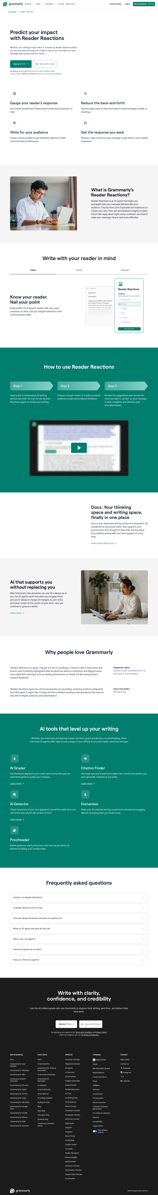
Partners (96, 1090)
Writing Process (44, 1102)
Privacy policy (98, 1098)
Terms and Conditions (42, 71)
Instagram (125, 1072)
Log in (127, 4)
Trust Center (98, 1094)
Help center (125, 1060)
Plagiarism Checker (72, 1064)
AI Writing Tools (71, 1098)
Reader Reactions (72, 1153)
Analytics (68, 1132)
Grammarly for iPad (17, 1121)
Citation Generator (72, 1081)
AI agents (69, 1068)
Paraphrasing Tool (72, 1089)
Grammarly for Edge (18, 1098)
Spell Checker (70, 1162)
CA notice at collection (101, 1113)
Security (96, 1117)
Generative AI (43, 1094)
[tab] (33, 271)
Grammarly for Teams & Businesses (47, 1069)
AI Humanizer (70, 1077)
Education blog (43, 1115)
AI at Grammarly (44, 1089)
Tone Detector (70, 1102)
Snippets (68, 1128)
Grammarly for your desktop (18, 1065)
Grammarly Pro (44, 1064)
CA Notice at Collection (52, 74)
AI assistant (42, 1085)
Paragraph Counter (72, 1115)
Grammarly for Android (19, 1126)
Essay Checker (71, 1085)
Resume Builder (71, 1157)
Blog (39, 1106)
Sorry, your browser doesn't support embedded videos (114, 53)
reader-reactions (27, 12)
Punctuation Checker (73, 1170)
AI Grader (69, 1149)
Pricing (61, 4)
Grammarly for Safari (18, 1089)
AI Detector (70, 1072)
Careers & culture (100, 1077)
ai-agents (12, 12)
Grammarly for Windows (19, 1070)
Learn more (17, 613)
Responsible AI (98, 1073)
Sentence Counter (72, 1119)
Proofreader (70, 1178)
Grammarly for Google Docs (19, 1107)
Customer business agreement (100, 1108)
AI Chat (68, 1094)
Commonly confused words (46, 1124)
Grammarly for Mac (17, 1075)
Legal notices (98, 1126)
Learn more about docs (104, 543)
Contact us (124, 1064)
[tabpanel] (79, 304)
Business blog (43, 1119)
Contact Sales (115, 4)
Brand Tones (70, 1136)
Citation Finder (71, 1145)
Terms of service (99, 1102)
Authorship (69, 1140)
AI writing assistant (45, 1098)
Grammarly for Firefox (19, 1094)
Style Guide (69, 1123)
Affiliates (96, 1085)
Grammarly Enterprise (46, 1075)
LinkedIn (125, 1081)
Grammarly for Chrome (19, 1085)
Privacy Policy (15, 74)
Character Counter (72, 1111)
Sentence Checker (72, 1166)
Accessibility (97, 1122)
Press (95, 1081)
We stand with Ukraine (101, 1068)
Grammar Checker (72, 1060)
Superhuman (99, 1060)
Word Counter (70, 1106)
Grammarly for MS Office (20, 1102)
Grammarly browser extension (18, 1080)
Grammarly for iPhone (19, 1117)
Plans (40, 1060)
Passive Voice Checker (74, 1174)
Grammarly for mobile (18, 1113)
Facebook (125, 1068)
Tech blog (41, 1111)
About (95, 1064)
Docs (12, 1060)
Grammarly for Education (43, 1080)
